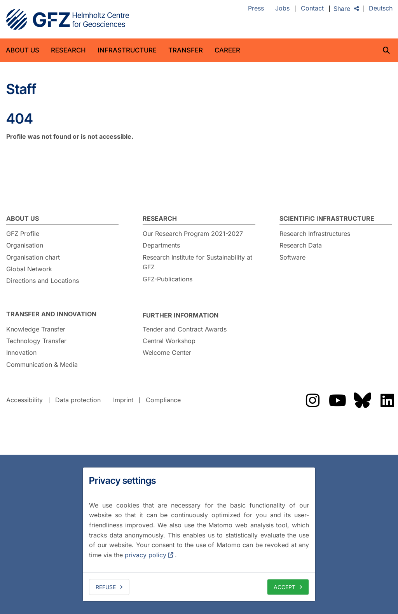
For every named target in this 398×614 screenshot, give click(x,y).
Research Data (300, 245)
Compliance (163, 400)
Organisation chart (33, 257)
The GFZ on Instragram (312, 400)
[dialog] (199, 534)
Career (227, 50)
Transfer (185, 50)
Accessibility (24, 400)
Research (68, 50)
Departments (161, 245)
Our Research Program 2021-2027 (193, 233)
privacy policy (145, 555)
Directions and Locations (42, 280)
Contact (312, 8)
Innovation (21, 352)
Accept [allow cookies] (284, 587)
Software (292, 257)
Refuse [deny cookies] (106, 587)
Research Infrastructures (314, 233)
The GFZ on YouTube (337, 400)
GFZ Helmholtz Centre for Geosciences (67, 19)
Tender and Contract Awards (185, 329)
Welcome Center (167, 352)
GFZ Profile (22, 233)
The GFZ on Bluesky (362, 400)
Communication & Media (42, 364)
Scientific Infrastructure (326, 218)
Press (256, 8)
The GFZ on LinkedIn (387, 400)
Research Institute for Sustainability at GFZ (197, 262)
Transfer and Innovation (51, 314)
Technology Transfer (36, 341)
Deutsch (381, 8)
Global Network (29, 269)
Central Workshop (169, 341)
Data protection (78, 400)
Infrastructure (127, 50)
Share (341, 8)
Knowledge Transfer (35, 329)
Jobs (282, 8)
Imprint (123, 400)
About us (22, 50)
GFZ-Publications (167, 279)
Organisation (24, 245)
